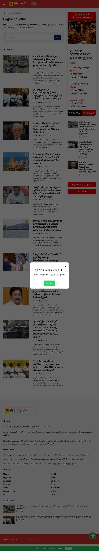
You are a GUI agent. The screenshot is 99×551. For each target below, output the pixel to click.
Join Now (49, 283)
